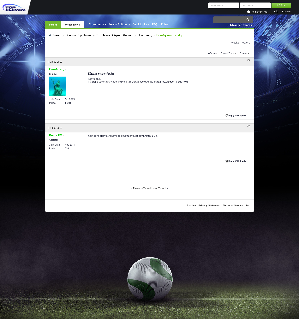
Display (243, 53)
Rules (164, 24)
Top (248, 205)
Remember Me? (260, 11)
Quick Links (139, 24)
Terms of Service (233, 205)
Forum (53, 24)
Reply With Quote (236, 115)
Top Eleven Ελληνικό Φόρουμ (114, 35)
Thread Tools (227, 53)
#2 (248, 126)
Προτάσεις (145, 35)
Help (275, 12)
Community (96, 24)
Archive (191, 205)
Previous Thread (142, 188)
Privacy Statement (209, 205)
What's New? (72, 24)
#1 (248, 60)
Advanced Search (241, 25)
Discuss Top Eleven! (79, 35)
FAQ (154, 24)
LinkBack (210, 53)
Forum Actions (118, 24)
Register (286, 12)
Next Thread (159, 188)
